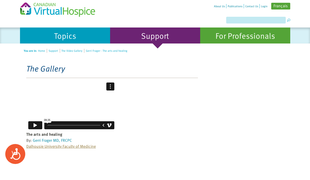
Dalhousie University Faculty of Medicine (61, 146)
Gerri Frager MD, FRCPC (52, 140)
